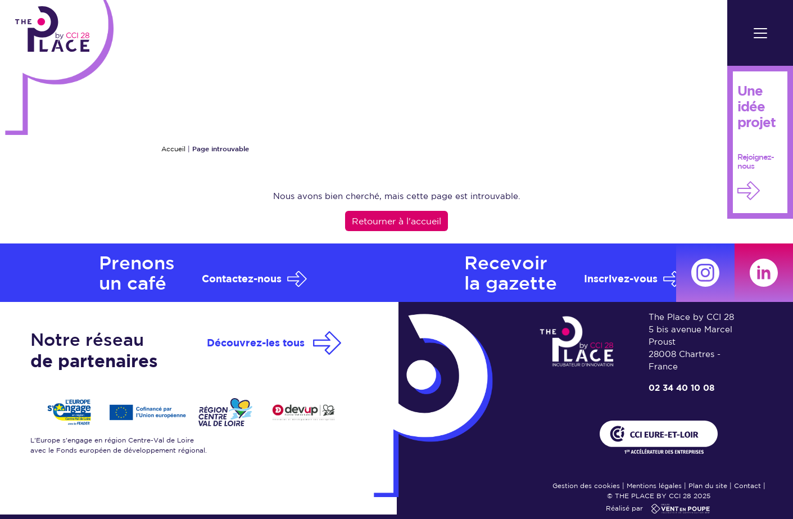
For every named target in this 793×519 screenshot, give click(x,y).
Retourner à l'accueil (396, 221)
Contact (747, 485)
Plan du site (707, 485)
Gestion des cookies (586, 485)
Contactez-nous (242, 279)
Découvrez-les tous (256, 343)
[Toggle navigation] (760, 33)
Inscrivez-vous (621, 279)
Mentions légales (654, 485)
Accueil (173, 148)
